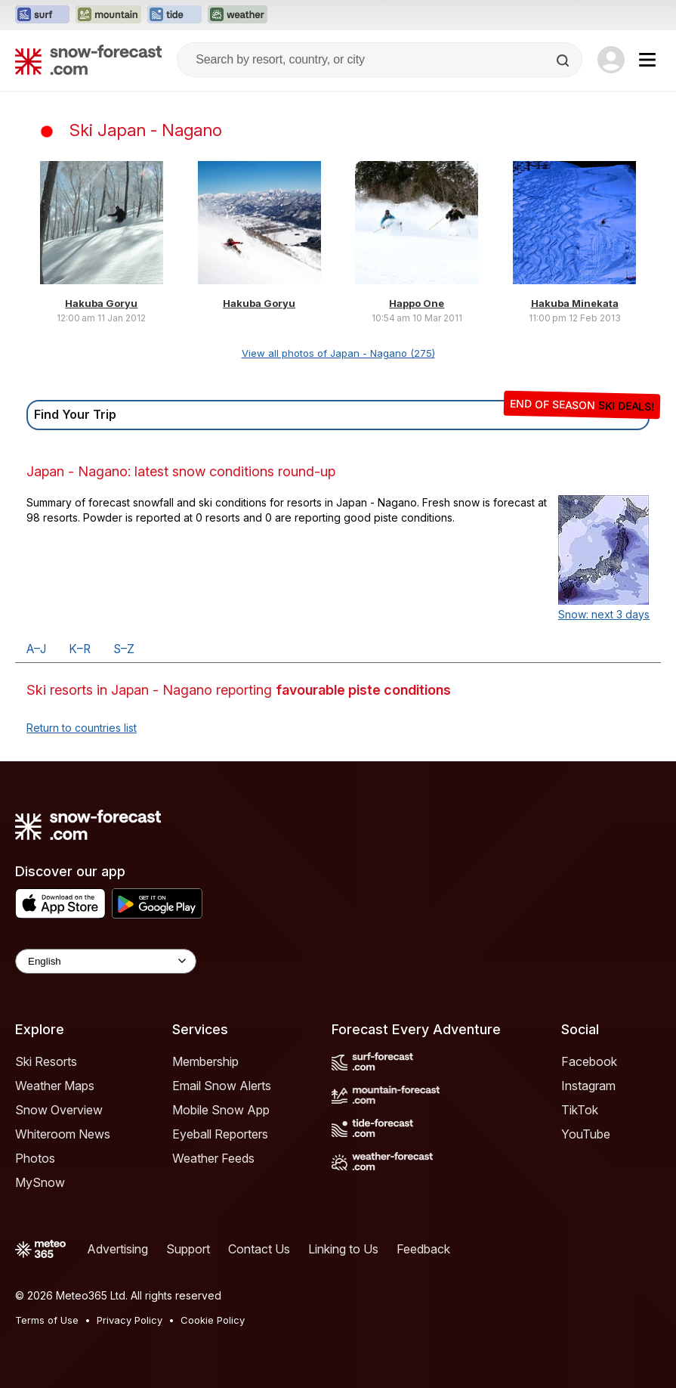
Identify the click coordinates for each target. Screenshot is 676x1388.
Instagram (588, 1085)
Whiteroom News (62, 1134)
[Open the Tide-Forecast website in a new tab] (174, 15)
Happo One (416, 303)
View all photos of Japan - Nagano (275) (338, 353)
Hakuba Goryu (101, 303)
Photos (35, 1158)
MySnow (40, 1182)
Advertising (117, 1248)
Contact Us (259, 1248)
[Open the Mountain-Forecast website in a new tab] (108, 15)
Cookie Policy (213, 1320)
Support (188, 1248)
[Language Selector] (105, 961)
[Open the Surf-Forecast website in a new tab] (42, 15)
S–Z (123, 649)
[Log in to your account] (611, 59)
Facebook (589, 1061)
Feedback (423, 1248)
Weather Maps (54, 1085)
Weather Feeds (213, 1158)
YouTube (585, 1134)
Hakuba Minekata (575, 303)
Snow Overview (59, 1109)
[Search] (564, 60)
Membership (205, 1061)
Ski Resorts (46, 1061)
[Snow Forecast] (88, 60)
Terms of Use (47, 1320)
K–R (80, 649)
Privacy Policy (129, 1320)
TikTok (579, 1109)
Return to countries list (81, 727)
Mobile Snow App (221, 1109)
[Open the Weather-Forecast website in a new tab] (237, 15)
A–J (36, 649)
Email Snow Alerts (221, 1085)
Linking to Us (343, 1248)
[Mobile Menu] (647, 59)
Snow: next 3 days (604, 614)
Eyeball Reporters (220, 1134)
